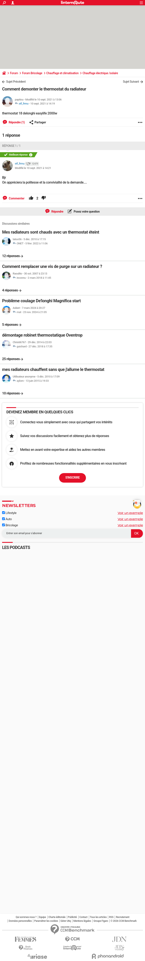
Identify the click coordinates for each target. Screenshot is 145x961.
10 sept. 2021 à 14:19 (42, 103)
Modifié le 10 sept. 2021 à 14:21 (33, 168)
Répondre (57, 211)
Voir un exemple (130, 513)
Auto (7, 519)
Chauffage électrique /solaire (100, 73)
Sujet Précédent (16, 81)
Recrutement (122, 917)
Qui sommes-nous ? (26, 917)
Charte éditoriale (57, 917)
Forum (14, 73)
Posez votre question (86, 211)
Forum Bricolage (32, 73)
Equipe (42, 917)
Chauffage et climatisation (62, 73)
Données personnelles (20, 920)
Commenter (16, 198)
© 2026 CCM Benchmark (123, 920)
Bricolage (10, 525)
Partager (37, 122)
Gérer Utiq (66, 920)
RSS (111, 917)
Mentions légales (82, 920)
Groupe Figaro (100, 920)
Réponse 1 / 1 (11, 146)
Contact (83, 917)
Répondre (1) (16, 122)
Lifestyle (9, 513)
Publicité (72, 917)
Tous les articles (98, 917)
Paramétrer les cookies (46, 920)
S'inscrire (72, 477)
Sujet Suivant (131, 81)
